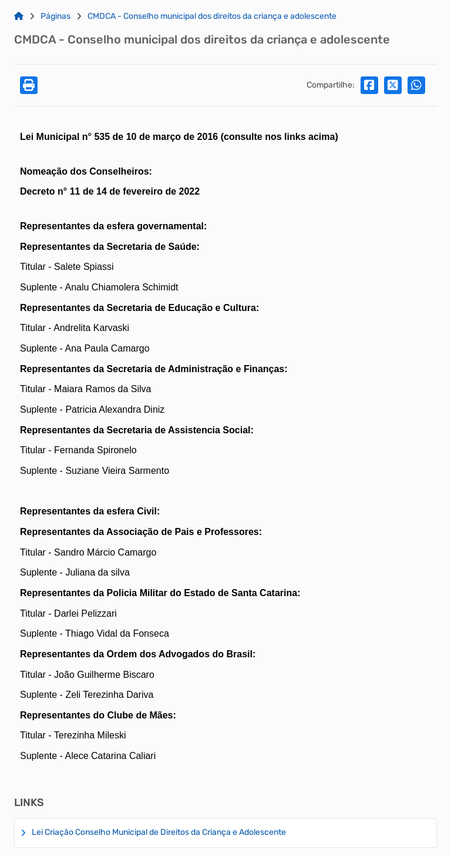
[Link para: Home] (18, 16)
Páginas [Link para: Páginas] (55, 16)
